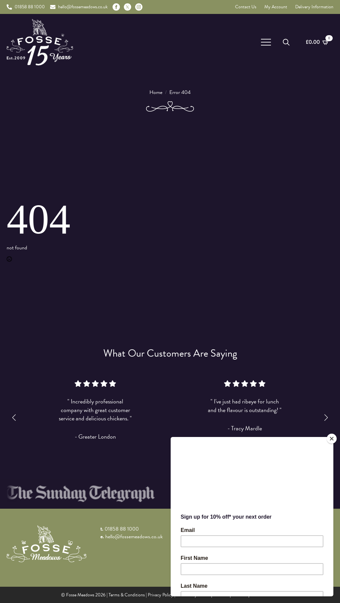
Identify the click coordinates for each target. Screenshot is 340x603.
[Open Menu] (266, 42)
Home (155, 92)
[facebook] (116, 7)
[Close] (332, 439)
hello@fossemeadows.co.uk (134, 537)
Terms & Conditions (127, 594)
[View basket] (317, 42)
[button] (14, 417)
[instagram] (138, 7)
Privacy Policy (160, 594)
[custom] (127, 7)
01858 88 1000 (122, 529)
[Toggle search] (286, 42)
